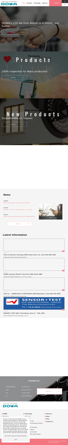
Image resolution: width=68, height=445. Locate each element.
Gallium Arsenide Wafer (31, 432)
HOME (5, 413)
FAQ (51, 217)
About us (45, 3)
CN (65, 4)
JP (64, 1)
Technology (37, 3)
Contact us (56, 3)
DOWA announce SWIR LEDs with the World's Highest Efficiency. (19, 216)
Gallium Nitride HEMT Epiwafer (33, 434)
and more (13, 32)
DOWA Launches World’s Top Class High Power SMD (16, 202)
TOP (23, 3)
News (48, 416)
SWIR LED (27, 416)
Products (29, 3)
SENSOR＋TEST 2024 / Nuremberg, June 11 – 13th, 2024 (17, 209)
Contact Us (48, 391)
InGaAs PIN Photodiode (31, 427)
